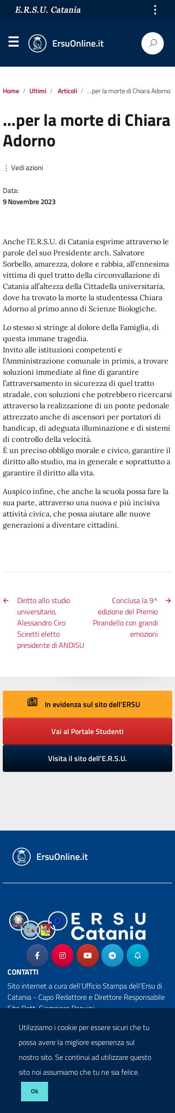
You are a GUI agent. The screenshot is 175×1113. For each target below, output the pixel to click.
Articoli (67, 91)
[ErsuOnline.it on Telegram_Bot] (137, 955)
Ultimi (37, 91)
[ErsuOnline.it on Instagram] (62, 955)
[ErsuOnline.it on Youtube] (88, 955)
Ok (34, 1091)
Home (11, 91)
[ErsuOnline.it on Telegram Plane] (112, 955)
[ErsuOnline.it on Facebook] (37, 955)
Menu (13, 43)
